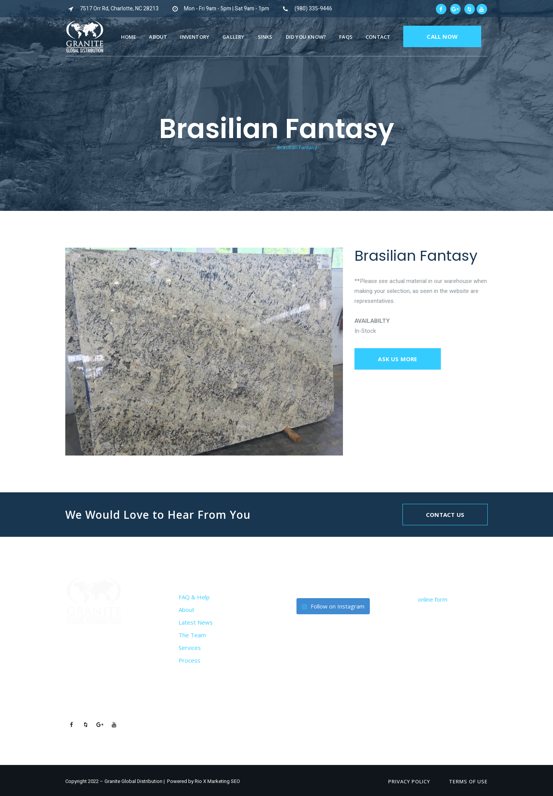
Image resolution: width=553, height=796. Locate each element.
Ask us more (397, 359)
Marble (263, 147)
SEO (235, 781)
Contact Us (445, 514)
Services (190, 648)
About (186, 610)
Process (189, 660)
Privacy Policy (409, 781)
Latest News (196, 622)
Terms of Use (468, 781)
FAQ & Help (194, 597)
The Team (192, 635)
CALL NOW (442, 36)
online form (432, 599)
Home (243, 147)
